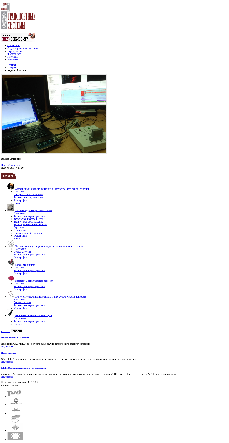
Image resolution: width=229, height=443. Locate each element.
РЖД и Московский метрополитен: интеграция (23, 368)
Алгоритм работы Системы (28, 194)
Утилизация (20, 230)
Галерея (11, 67)
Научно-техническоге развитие (15, 338)
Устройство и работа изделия (29, 219)
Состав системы (22, 251)
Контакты (12, 59)
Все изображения (10, 165)
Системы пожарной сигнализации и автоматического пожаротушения (52, 188)
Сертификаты (14, 51)
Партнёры (12, 56)
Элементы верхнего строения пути (33, 315)
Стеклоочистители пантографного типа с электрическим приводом (50, 296)
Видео (17, 203)
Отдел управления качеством (22, 48)
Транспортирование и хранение (30, 224)
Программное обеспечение (28, 233)
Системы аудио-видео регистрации (33, 210)
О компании (13, 45)
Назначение (20, 191)
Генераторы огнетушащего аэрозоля (34, 280)
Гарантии (19, 227)
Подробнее (7, 346)
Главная (11, 64)
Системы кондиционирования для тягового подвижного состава (49, 246)
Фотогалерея (14, 54)
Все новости (5, 332)
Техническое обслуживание (28, 221)
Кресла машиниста (25, 264)
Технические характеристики (29, 216)
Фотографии (20, 200)
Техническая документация (28, 197)
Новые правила (8, 353)
